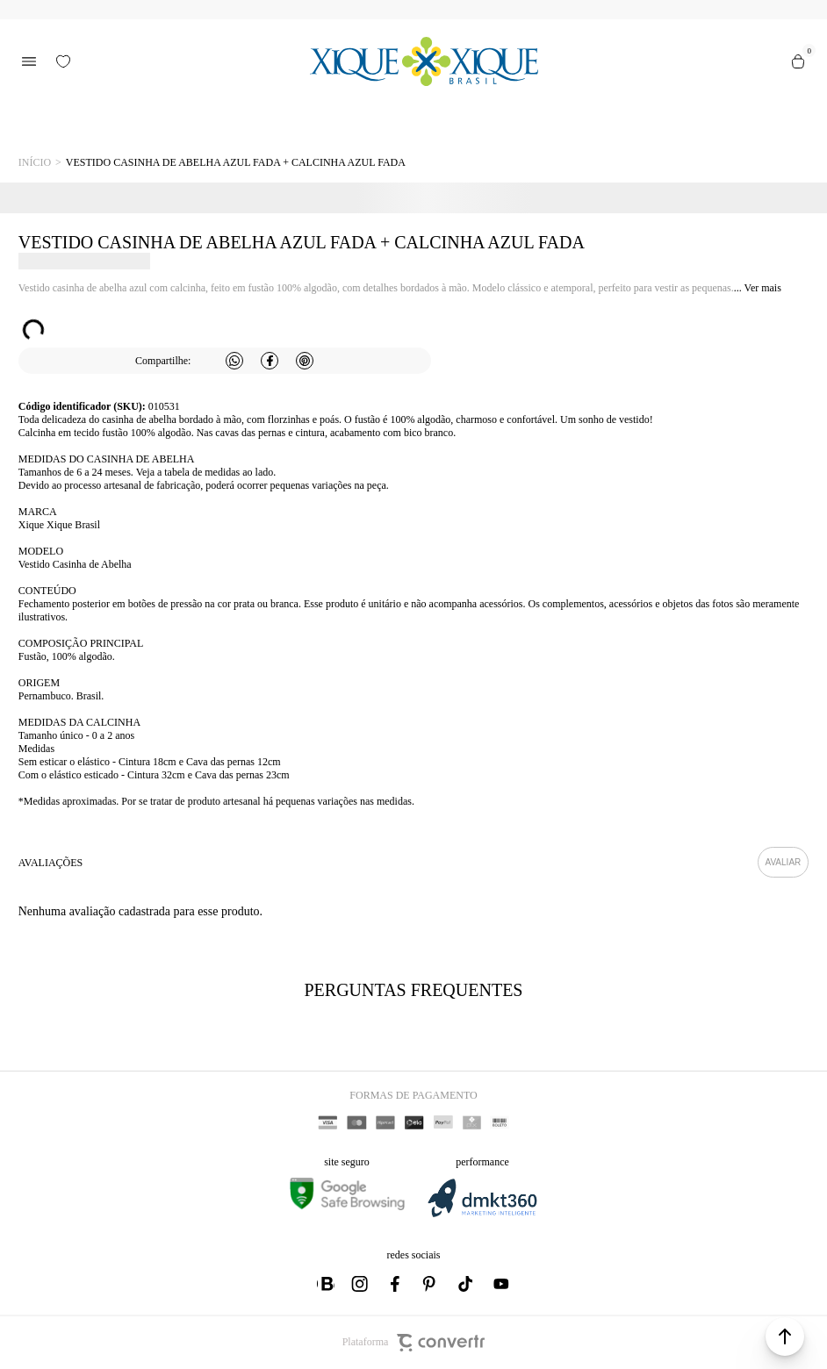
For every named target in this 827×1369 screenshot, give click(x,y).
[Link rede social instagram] (361, 1284)
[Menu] (29, 61)
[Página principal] (424, 61)
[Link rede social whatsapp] (326, 1284)
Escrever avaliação (783, 862)
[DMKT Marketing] (482, 1214)
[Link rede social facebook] (396, 1284)
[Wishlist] (63, 61)
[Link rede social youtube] (501, 1284)
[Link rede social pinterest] (431, 1284)
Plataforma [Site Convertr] (413, 1342)
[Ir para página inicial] (34, 162)
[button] (785, 1336)
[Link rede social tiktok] (466, 1284)
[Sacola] (798, 61)
